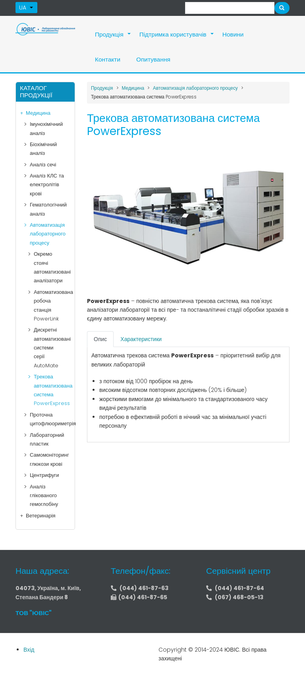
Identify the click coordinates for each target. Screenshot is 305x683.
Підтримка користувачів (176, 38)
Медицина (38, 113)
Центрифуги (44, 475)
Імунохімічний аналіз (46, 128)
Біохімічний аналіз (43, 149)
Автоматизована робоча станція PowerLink (48, 305)
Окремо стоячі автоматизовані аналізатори (48, 267)
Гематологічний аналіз (48, 209)
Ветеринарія (41, 515)
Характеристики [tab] (141, 339)
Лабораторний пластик (47, 439)
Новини (233, 34)
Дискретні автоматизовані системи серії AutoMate (48, 347)
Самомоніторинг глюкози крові (48, 459)
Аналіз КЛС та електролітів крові (47, 184)
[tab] (100, 339)
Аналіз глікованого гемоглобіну (44, 495)
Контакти (107, 59)
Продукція (113, 38)
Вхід (28, 650)
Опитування (153, 59)
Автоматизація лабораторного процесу (48, 234)
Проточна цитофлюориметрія (48, 419)
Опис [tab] (100, 339)
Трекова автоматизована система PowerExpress (48, 390)
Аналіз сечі (43, 164)
